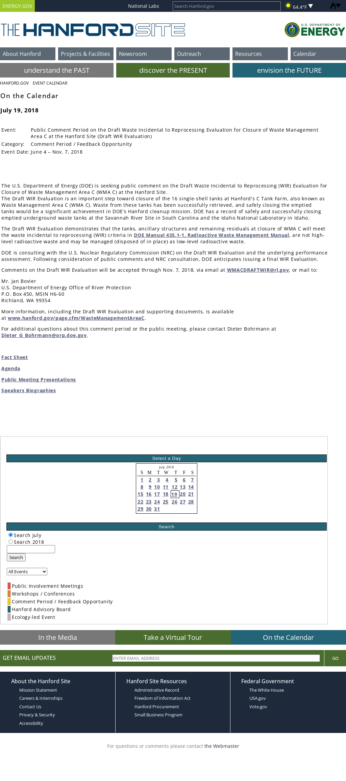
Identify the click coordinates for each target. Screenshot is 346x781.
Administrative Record (156, 690)
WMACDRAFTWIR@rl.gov (258, 270)
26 (174, 501)
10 (157, 487)
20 (183, 494)
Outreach (189, 54)
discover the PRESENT (173, 70)
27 (183, 501)
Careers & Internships (41, 698)
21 (191, 494)
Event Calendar (50, 83)
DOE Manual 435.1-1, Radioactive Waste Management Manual (211, 235)
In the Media (57, 637)
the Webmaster (221, 746)
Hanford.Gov (14, 83)
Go (335, 658)
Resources (248, 54)
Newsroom (133, 54)
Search (16, 557)
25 (166, 501)
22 (140, 501)
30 (149, 509)
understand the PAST (57, 70)
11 (166, 487)
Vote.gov (258, 707)
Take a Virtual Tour (173, 637)
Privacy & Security (37, 715)
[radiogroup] (10, 535)
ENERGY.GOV (17, 6)
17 (157, 494)
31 (157, 509)
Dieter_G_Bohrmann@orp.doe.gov (44, 335)
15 (140, 494)
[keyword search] (31, 549)
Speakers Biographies (28, 390)
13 (183, 487)
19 (174, 494)
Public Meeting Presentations (38, 379)
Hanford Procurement (156, 707)
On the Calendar (288, 637)
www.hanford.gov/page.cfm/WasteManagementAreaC (76, 318)
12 (174, 487)
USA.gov (257, 698)
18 (166, 494)
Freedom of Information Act (162, 698)
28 (191, 501)
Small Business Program (158, 715)
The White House (266, 690)
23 (149, 501)
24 (157, 501)
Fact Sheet (14, 357)
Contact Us (30, 707)
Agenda (10, 368)
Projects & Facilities (85, 54)
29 (140, 509)
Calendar (304, 54)
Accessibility (31, 723)
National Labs (143, 6)
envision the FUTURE (289, 70)
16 (149, 494)
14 (191, 487)
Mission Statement (38, 690)
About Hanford (22, 54)
